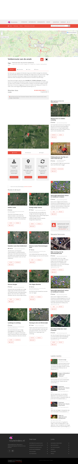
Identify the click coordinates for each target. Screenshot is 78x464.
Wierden (32, 223)
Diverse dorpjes (12, 284)
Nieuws (48, 22)
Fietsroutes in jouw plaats (35, 447)
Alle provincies (32, 453)
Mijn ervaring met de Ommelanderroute (57, 252)
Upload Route (56, 22)
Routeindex (12, 22)
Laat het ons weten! (28, 186)
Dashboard (63, 22)
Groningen (60, 269)
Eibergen (39, 80)
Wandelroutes (41, 22)
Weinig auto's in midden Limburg (58, 119)
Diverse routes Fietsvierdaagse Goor (38, 246)
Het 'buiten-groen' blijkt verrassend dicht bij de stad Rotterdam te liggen (60, 164)
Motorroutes (32, 22)
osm (77, 56)
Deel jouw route (54, 445)
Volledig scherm (5, 37)
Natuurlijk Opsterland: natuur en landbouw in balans (60, 196)
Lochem (10, 339)
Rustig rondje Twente (35, 207)
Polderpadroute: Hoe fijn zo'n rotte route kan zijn (59, 157)
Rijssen (11, 299)
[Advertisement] (39, 10)
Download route (14, 177)
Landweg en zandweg (14, 323)
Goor (32, 259)
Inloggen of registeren (56, 443)
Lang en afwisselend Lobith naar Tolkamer (64, 374)
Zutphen (10, 262)
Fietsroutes (24, 22)
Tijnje (54, 211)
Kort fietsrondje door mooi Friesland (59, 329)
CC (48, 460)
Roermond (54, 134)
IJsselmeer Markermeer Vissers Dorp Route (64, 388)
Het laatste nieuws (55, 447)
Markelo (32, 296)
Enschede (32, 337)
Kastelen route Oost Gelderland (17, 246)
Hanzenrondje (62, 359)
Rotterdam (54, 168)
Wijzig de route (28, 177)
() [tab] (28, 152)
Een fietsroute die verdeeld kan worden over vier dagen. (38, 292)
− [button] (1, 34)
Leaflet (74, 56)
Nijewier (53, 342)
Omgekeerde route (43, 177)
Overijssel (39, 223)
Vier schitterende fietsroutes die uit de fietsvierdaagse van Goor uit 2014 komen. (38, 255)
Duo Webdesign (18, 461)
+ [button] (1, 32)
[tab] (12, 69)
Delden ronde (12, 207)
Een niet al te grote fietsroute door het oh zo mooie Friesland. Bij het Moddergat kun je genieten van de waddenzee (60, 337)
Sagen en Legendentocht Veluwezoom (62, 417)
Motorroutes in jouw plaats (36, 443)
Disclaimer (53, 451)
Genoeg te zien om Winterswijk (38, 323)
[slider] (41, 90)
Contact (53, 449)
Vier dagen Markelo (35, 284)
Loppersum (54, 269)
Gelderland (37, 82)
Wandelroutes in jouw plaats (36, 445)
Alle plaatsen (32, 451)
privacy (52, 453)
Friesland (60, 211)
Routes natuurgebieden (34, 449)
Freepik (51, 460)
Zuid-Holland (60, 168)
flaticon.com (46, 460)
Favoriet (11, 225)
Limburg (60, 134)
